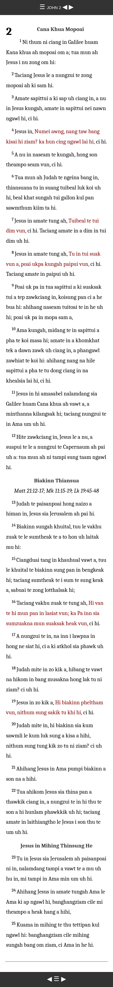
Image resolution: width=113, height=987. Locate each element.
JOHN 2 (54, 7)
